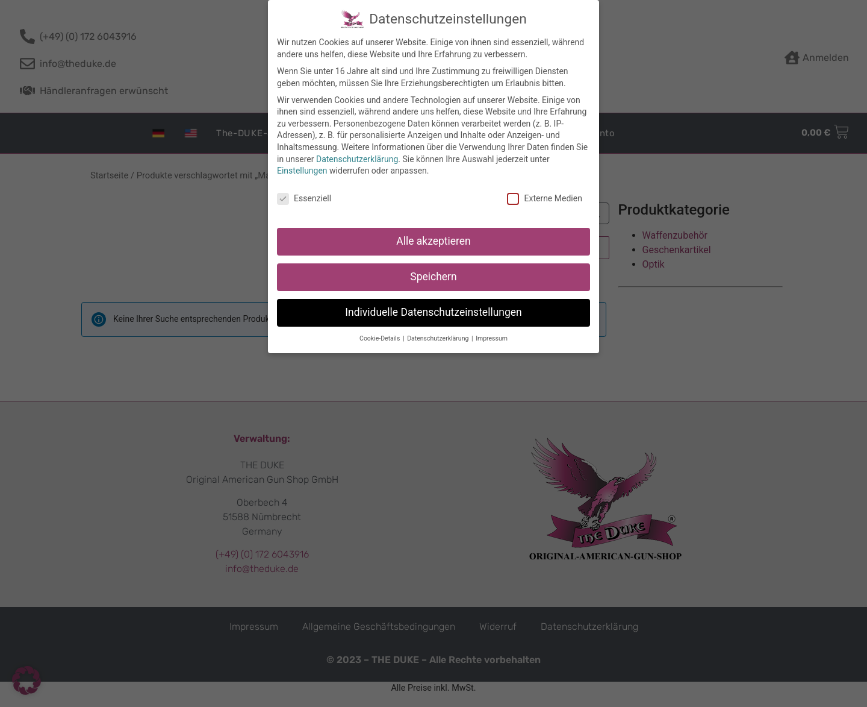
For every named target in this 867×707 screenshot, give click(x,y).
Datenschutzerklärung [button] (438, 338)
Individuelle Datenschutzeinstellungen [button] (433, 312)
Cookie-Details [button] (380, 338)
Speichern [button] (433, 276)
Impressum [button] (492, 338)
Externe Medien (544, 198)
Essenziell (304, 198)
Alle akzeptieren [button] (433, 240)
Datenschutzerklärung (357, 158)
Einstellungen (302, 170)
